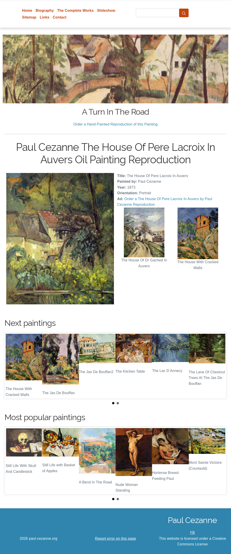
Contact (60, 17)
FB (192, 533)
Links (44, 17)
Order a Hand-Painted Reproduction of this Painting (115, 124)
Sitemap (29, 17)
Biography (45, 10)
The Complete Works (75, 10)
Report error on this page (115, 538)
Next (219, 365)
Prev (11, 365)
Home (27, 10)
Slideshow (106, 10)
